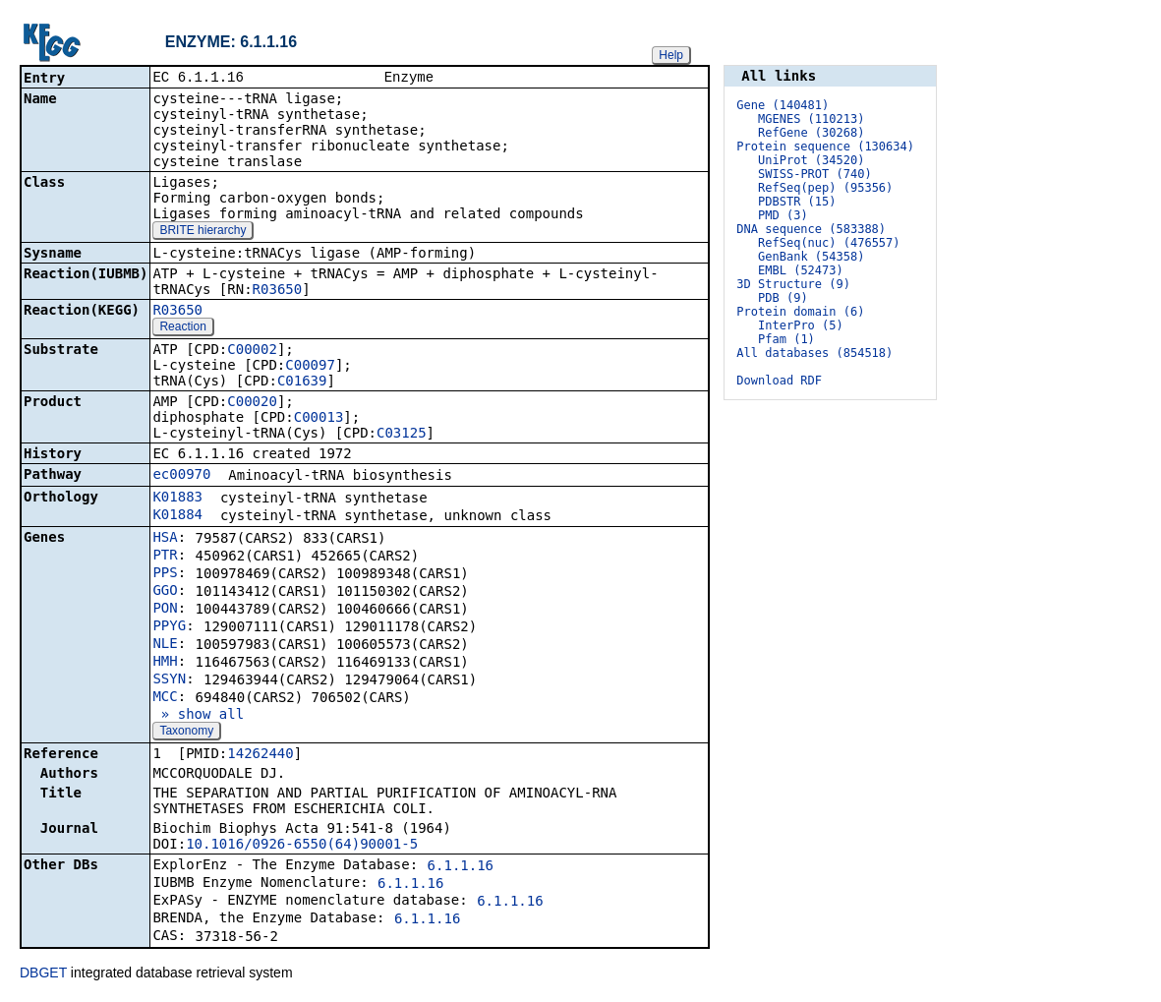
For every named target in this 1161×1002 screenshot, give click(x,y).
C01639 (302, 382)
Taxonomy (186, 732)
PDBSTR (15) (797, 201)
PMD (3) (783, 215)
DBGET (43, 974)
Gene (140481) (782, 105)
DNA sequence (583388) (811, 229)
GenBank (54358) (811, 257)
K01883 (177, 498)
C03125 (402, 434)
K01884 (177, 516)
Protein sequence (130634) (825, 146)
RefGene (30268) (811, 133)
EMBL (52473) (800, 270)
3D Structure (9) (793, 284)
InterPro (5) (800, 325)
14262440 (260, 755)
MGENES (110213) (811, 119)
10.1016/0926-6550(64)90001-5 (302, 846)
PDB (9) (783, 298)
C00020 (252, 403)
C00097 (310, 367)
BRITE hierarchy (202, 232)
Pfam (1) (786, 339)
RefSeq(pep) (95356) (825, 188)
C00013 (319, 419)
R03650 (278, 291)
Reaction (182, 328)
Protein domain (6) (800, 312)
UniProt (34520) (811, 160)
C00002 (252, 351)
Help (671, 55)
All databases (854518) (814, 353)
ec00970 (181, 476)
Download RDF (779, 380)
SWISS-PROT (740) (815, 174)
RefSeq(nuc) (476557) (829, 243)
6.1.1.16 (460, 867)
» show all (198, 716)
